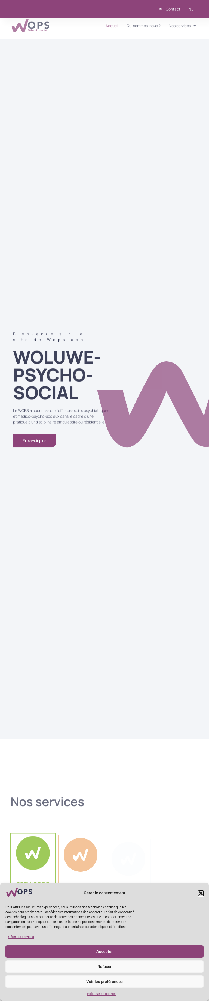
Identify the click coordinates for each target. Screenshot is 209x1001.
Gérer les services (21, 937)
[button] (201, 893)
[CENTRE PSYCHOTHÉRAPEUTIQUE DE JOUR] (80, 858)
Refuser (104, 966)
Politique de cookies (101, 994)
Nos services (182, 23)
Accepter (104, 951)
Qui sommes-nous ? (144, 22)
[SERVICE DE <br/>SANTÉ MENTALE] (33, 856)
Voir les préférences (104, 981)
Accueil (112, 22)
